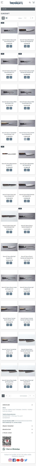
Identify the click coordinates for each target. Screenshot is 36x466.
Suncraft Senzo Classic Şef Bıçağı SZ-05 (27, 288)
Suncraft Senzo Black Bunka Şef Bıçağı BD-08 (27, 164)
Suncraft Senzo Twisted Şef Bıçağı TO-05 (9, 350)
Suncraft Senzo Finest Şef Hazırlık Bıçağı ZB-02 (9, 226)
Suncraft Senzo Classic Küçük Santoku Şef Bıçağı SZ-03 (27, 71)
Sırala (20, 18)
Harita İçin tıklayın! (7, 411)
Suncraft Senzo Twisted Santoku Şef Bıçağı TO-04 (26, 319)
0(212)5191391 (6, 418)
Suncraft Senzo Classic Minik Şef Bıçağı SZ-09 (9, 102)
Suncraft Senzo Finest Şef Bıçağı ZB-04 (26, 381)
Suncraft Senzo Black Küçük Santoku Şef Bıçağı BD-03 (27, 40)
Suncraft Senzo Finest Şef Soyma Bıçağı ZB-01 (9, 195)
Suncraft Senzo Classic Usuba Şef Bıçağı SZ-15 (9, 288)
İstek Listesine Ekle (11, 46)
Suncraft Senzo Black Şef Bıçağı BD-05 (9, 257)
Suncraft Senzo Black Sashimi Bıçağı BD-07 (9, 164)
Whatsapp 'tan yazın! (17, 416)
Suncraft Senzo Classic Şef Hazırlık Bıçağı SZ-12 (9, 71)
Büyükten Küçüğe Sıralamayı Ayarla (32, 18)
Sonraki (9, 395)
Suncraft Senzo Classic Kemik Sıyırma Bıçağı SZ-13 (26, 133)
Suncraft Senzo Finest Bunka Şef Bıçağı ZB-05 (9, 381)
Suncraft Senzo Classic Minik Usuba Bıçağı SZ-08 (27, 102)
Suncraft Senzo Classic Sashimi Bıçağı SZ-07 (27, 226)
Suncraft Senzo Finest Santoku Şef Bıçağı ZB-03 (27, 350)
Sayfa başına (23, 396)
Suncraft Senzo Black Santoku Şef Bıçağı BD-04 (26, 195)
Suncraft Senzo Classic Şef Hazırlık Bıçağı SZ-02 (9, 40)
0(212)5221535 (6, 416)
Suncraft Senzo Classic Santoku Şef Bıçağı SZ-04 (26, 257)
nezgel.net (21, 456)
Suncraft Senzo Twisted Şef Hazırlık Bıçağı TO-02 (9, 133)
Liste (6, 18)
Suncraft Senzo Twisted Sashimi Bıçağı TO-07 (9, 319)
